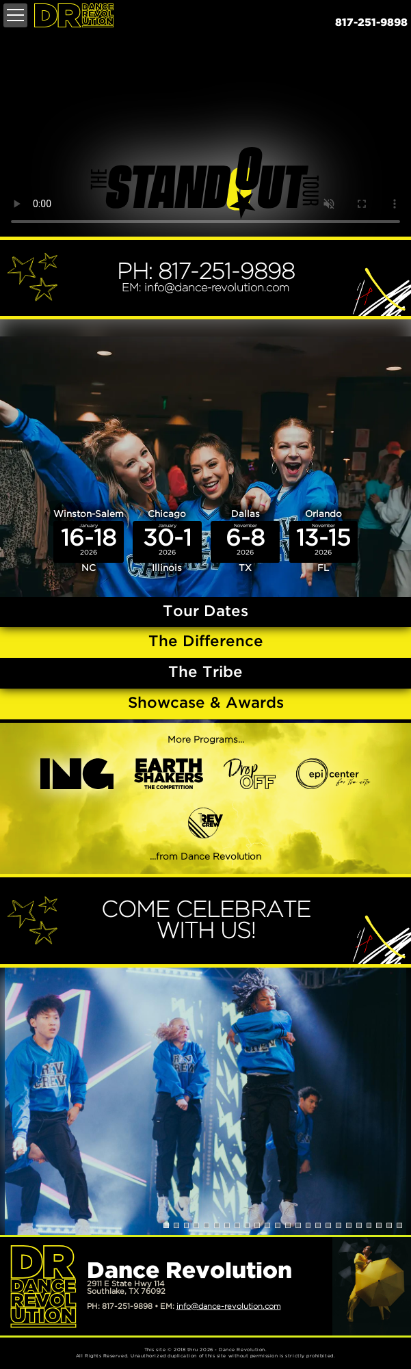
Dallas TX (245, 541)
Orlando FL (323, 541)
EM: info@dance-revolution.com (205, 288)
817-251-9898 (371, 23)
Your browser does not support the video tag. (205, 134)
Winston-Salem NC (88, 541)
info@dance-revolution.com (228, 1306)
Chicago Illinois (167, 541)
